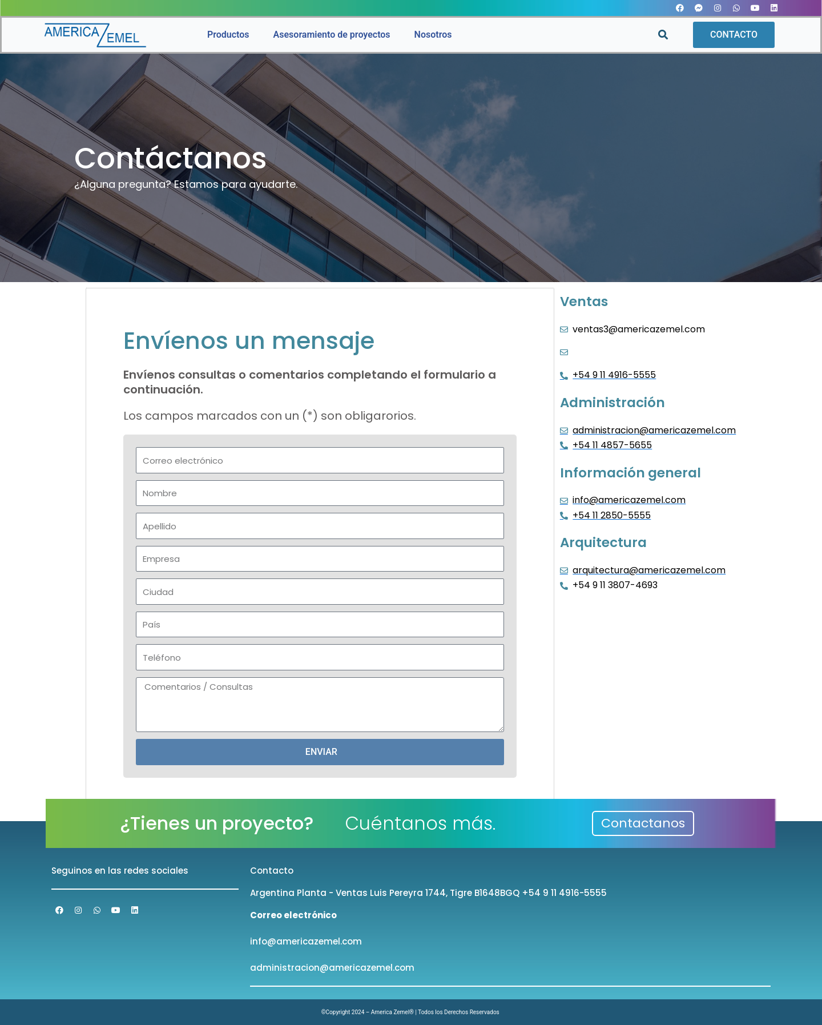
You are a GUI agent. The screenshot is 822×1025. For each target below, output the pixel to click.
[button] (663, 35)
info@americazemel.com (306, 941)
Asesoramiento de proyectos (331, 34)
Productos (228, 34)
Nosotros (433, 34)
